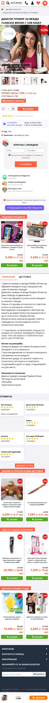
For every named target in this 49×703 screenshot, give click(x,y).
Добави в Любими (14, 100)
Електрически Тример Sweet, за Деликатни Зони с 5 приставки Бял (37, 560)
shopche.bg (22, 689)
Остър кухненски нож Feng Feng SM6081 (37, 503)
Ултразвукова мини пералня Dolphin (12, 618)
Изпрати (25, 164)
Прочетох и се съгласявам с (26, 156)
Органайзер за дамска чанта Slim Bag (37, 246)
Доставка (25, 276)
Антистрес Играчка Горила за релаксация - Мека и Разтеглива (12, 504)
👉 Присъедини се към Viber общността (24, 208)
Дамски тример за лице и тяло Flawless (37, 618)
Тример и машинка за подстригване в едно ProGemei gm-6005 (12, 560)
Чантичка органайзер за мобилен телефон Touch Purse (12, 247)
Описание (8, 276)
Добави (29, 109)
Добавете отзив (24, 465)
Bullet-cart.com (17, 692)
